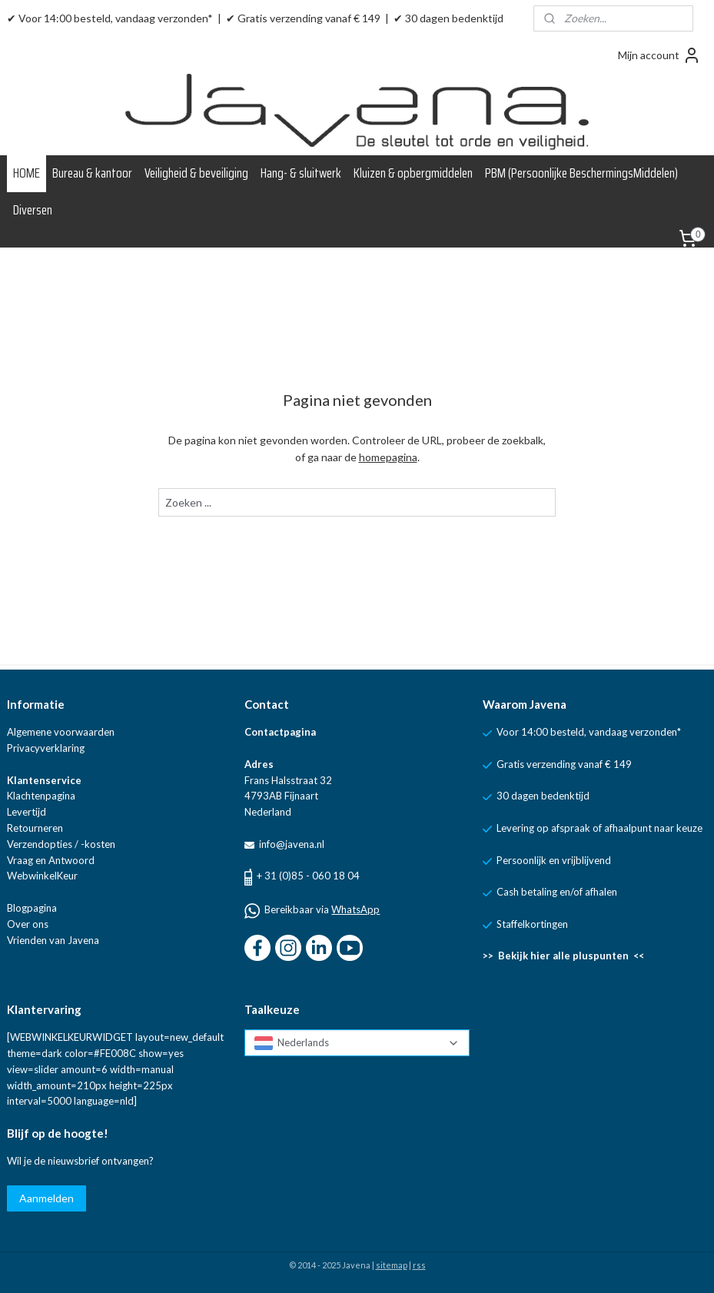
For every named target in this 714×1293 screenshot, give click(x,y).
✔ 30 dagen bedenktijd (448, 18)
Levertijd (26, 812)
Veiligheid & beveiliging (196, 173)
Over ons (27, 924)
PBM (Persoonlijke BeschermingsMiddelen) (581, 173)
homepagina (388, 457)
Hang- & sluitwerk (301, 173)
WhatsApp (355, 909)
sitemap (391, 1265)
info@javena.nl (290, 844)
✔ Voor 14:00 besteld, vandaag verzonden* (110, 18)
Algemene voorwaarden (61, 732)
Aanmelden (46, 1198)
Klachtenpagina (41, 795)
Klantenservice (44, 780)
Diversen (32, 210)
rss (419, 1265)
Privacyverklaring (46, 748)
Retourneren (35, 828)
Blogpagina (32, 908)
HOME (26, 173)
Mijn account (659, 55)
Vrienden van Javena (53, 940)
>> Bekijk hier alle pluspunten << (563, 955)
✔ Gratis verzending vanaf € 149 (303, 18)
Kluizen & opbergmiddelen (413, 173)
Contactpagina (280, 732)
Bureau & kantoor (92, 173)
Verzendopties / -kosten (61, 844)
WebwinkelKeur (42, 875)
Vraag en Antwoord (51, 860)
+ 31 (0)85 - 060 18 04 (308, 875)
